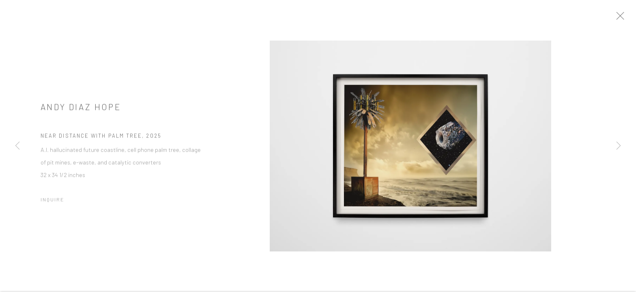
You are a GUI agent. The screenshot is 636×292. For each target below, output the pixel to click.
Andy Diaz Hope (81, 110)
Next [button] (618, 146)
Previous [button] (17, 146)
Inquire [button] (52, 203)
